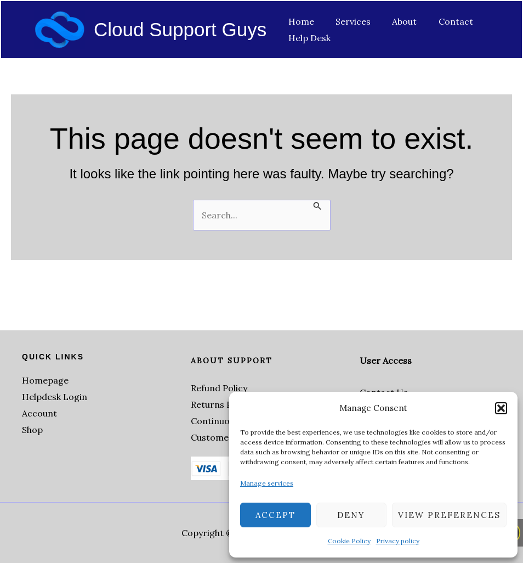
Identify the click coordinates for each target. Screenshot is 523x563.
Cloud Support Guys (180, 29)
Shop (32, 429)
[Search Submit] (317, 206)
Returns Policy (221, 404)
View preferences (449, 515)
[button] (501, 408)
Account (39, 413)
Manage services (266, 483)
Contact (441, 21)
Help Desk (307, 37)
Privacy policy (397, 541)
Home (299, 21)
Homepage (45, 380)
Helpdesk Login (54, 396)
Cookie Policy (349, 541)
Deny (351, 515)
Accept (275, 515)
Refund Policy (219, 387)
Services (347, 21)
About (394, 21)
